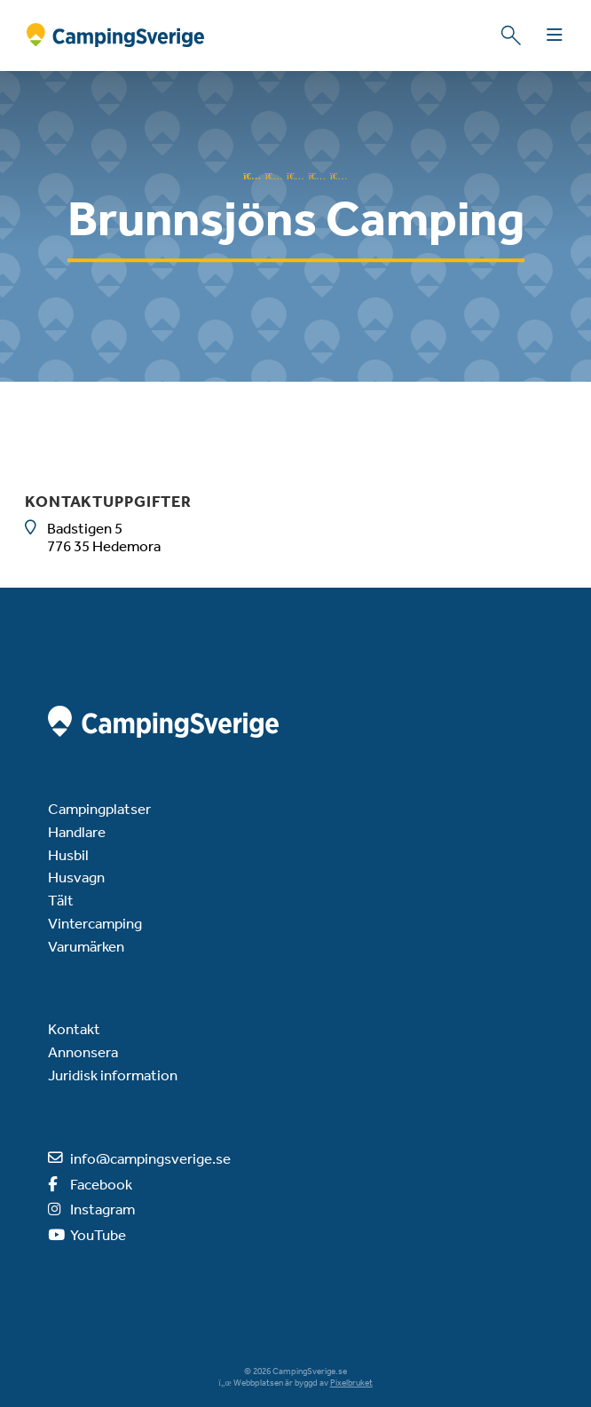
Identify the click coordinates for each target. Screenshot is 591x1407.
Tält (61, 900)
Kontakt (74, 1029)
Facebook (101, 1184)
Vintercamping (95, 923)
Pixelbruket (351, 1383)
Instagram (102, 1209)
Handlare (77, 832)
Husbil (68, 855)
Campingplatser (99, 809)
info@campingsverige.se (150, 1158)
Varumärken (86, 946)
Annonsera (83, 1052)
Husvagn (76, 877)
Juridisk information (112, 1075)
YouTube (98, 1235)
